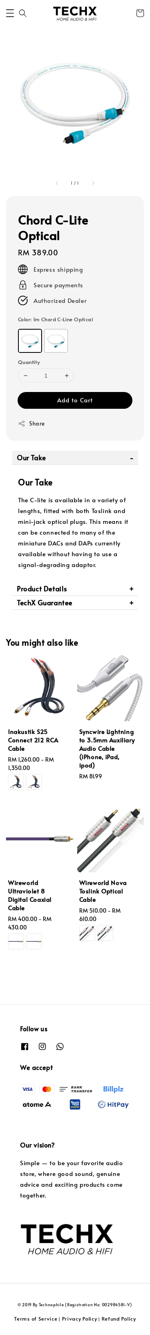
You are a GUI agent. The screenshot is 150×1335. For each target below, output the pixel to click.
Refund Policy (119, 1318)
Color (55, 319)
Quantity (29, 362)
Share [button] (31, 423)
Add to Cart (75, 400)
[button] (10, 13)
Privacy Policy (79, 1318)
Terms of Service (35, 1318)
